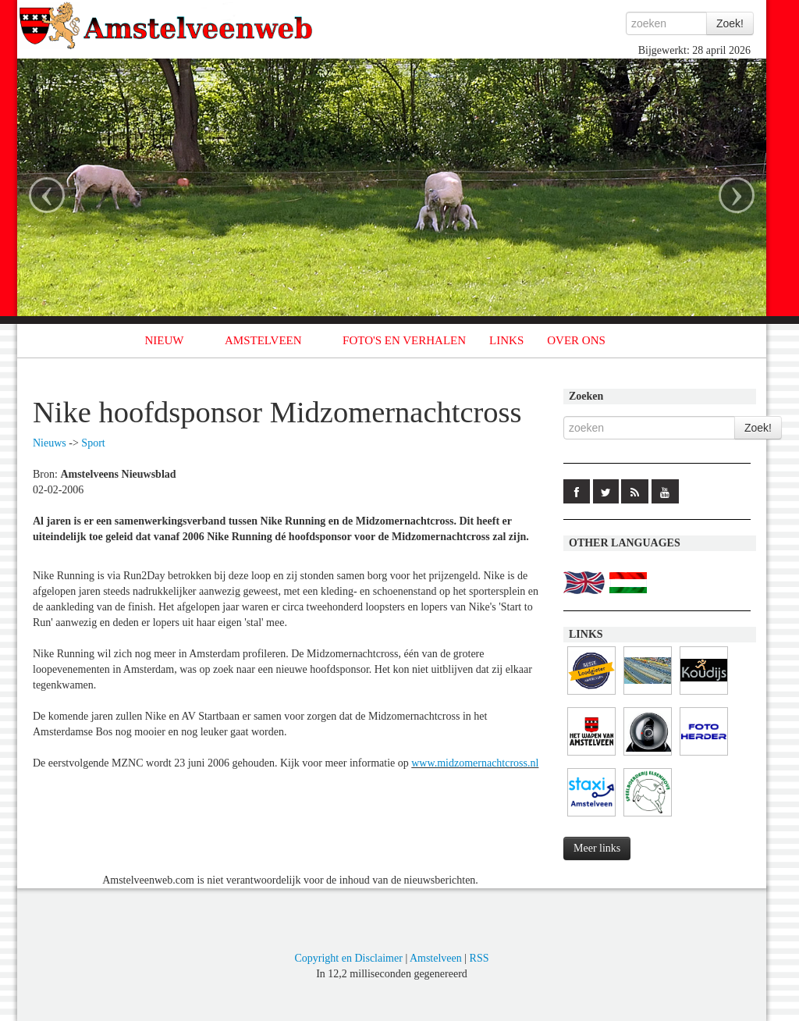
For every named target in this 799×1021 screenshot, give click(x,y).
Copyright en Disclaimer (348, 958)
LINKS (506, 340)
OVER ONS (576, 340)
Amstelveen (436, 958)
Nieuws (49, 443)
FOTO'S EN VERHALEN (404, 340)
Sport (93, 443)
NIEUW (164, 340)
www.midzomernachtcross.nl (474, 763)
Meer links (597, 848)
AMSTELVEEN (263, 340)
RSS (479, 958)
